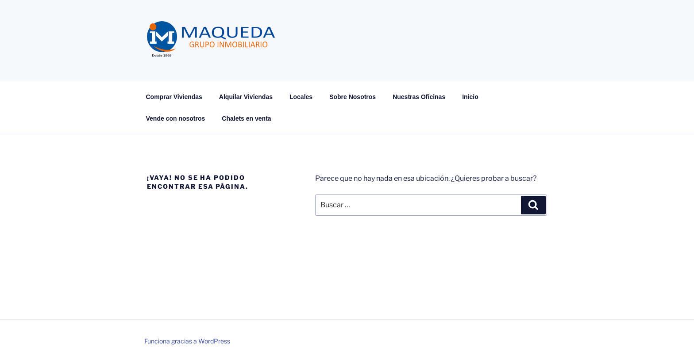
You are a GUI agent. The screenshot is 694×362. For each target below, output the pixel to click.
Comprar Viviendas (174, 96)
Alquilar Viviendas (246, 96)
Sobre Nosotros (352, 96)
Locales (300, 96)
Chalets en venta (246, 118)
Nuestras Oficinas (419, 96)
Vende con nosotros (175, 118)
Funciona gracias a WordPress (187, 341)
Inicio (470, 96)
